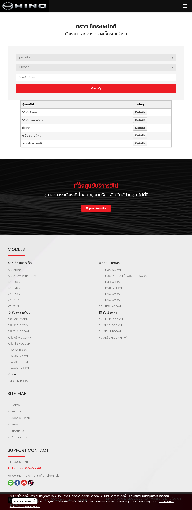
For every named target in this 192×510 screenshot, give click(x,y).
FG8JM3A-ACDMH (111, 288)
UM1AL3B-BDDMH (19, 381)
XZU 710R (13, 300)
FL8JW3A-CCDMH (19, 338)
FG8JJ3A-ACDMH (110, 270)
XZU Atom (14, 270)
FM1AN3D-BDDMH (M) (113, 338)
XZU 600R (14, 282)
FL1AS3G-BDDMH (19, 362)
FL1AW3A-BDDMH (19, 368)
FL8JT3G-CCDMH (19, 344)
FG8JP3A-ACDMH (110, 294)
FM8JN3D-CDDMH (111, 319)
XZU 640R (14, 288)
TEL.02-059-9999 (24, 468)
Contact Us (17, 437)
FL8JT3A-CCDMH (19, 331)
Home (14, 405)
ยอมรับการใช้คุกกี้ (24, 501)
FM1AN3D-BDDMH (110, 325)
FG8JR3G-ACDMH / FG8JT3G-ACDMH (124, 276)
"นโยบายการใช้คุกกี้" (115, 496)
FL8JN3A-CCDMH (19, 319)
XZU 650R (14, 294)
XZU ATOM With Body (22, 276)
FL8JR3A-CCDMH (19, 325)
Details (140, 112)
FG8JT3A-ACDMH (110, 306)
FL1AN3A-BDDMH (18, 350)
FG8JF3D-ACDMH (110, 282)
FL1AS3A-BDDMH (18, 356)
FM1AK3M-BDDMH (110, 331)
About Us (16, 431)
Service (14, 411)
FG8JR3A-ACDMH (110, 300)
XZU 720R (14, 306)
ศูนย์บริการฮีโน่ (96, 208)
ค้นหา (96, 88)
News (13, 424)
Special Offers (19, 418)
